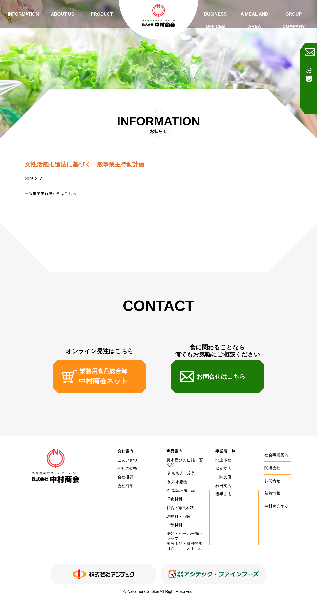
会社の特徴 (127, 468)
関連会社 (272, 468)
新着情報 (272, 493)
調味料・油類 (178, 516)
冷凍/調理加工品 (180, 491)
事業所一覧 (225, 451)
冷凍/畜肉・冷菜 (180, 473)
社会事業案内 (276, 455)
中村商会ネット (278, 506)
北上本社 (223, 460)
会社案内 (125, 451)
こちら (70, 193)
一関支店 (223, 477)
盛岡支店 (223, 468)
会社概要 (125, 477)
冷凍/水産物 (176, 482)
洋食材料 (174, 499)
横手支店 (223, 494)
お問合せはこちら (221, 376)
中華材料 (174, 525)
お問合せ (309, 71)
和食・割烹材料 (180, 508)
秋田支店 (223, 486)
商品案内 (174, 451)
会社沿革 (125, 486)
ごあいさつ (127, 460)
